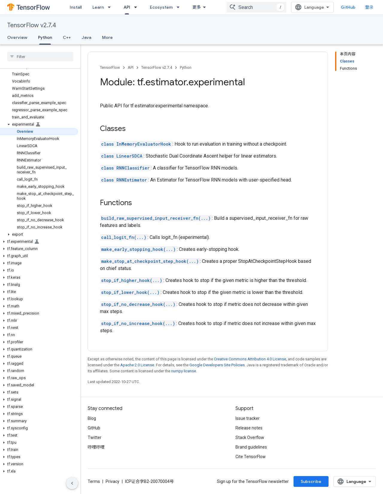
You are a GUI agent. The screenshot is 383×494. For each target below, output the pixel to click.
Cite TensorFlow (250, 456)
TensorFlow (110, 67)
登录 (369, 7)
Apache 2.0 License (137, 365)
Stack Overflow (249, 437)
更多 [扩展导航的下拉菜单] (196, 7)
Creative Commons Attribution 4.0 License (250, 359)
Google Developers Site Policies (217, 365)
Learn (98, 7)
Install (76, 7)
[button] (39, 124)
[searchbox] (40, 56)
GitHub (348, 7)
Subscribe (311, 481)
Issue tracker (247, 418)
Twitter (94, 437)
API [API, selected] (127, 7)
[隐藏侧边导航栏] (72, 483)
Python (186, 67)
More (107, 37)
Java (86, 37)
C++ (67, 37)
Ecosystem (161, 7)
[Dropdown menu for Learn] (111, 7)
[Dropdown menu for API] (137, 7)
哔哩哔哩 (96, 447)
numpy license (183, 371)
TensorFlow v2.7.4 (31, 25)
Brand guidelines (251, 447)
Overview (17, 37)
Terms (94, 481)
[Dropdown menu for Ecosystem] (180, 7)
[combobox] (256, 7)
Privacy (112, 481)
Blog (92, 418)
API (130, 67)
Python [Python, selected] (45, 37)
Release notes (248, 428)
